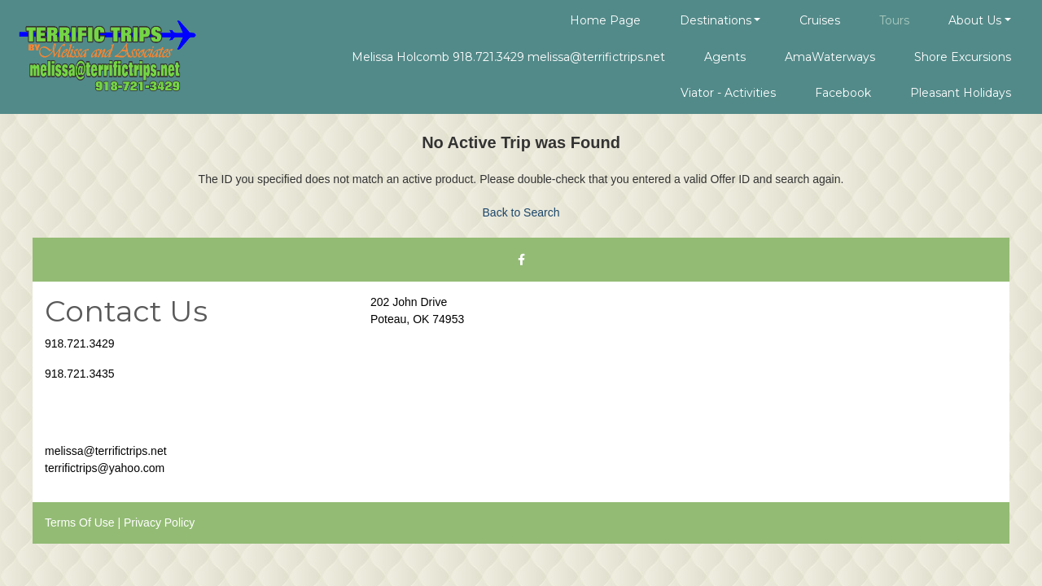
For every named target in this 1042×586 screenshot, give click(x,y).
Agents (725, 57)
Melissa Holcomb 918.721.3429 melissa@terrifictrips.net (508, 57)
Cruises (819, 20)
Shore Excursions (962, 57)
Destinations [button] (715, 20)
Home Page (605, 20)
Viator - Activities (728, 92)
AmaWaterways (830, 57)
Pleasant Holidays (960, 92)
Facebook (843, 92)
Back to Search (521, 212)
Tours (894, 20)
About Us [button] (974, 20)
